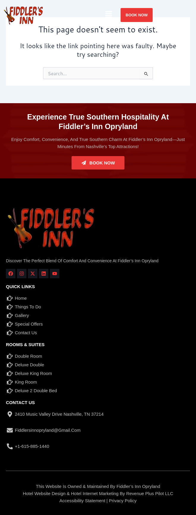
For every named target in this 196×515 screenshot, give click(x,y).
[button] (109, 14)
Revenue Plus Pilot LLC (149, 493)
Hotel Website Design (44, 493)
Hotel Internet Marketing (94, 493)
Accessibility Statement (82, 500)
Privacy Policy (123, 500)
